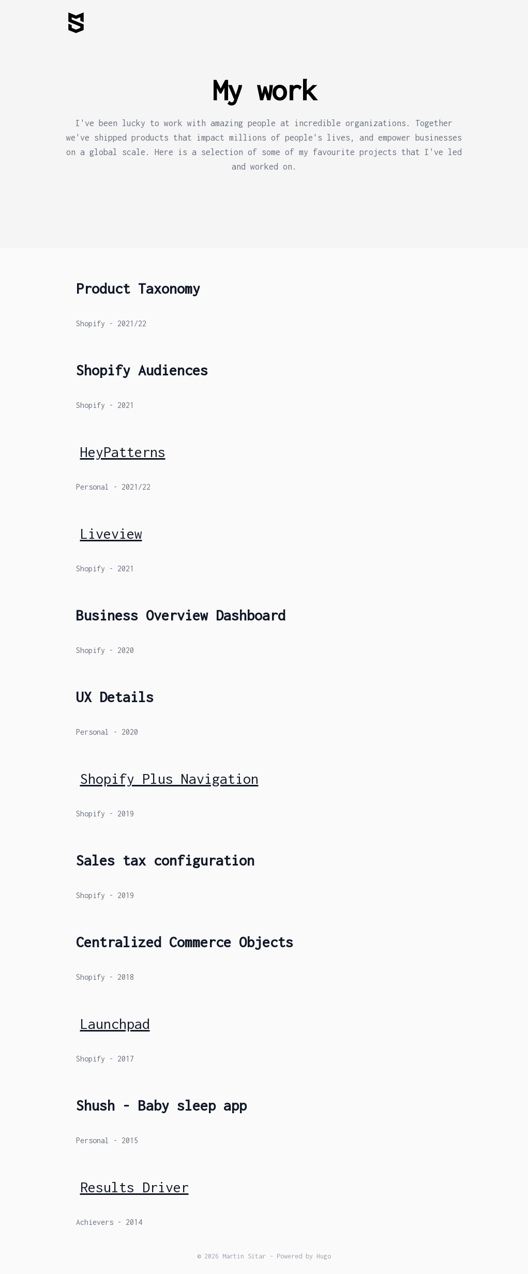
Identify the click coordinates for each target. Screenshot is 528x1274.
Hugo (323, 1256)
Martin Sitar (244, 1256)
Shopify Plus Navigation (169, 778)
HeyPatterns (122, 452)
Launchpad (115, 1023)
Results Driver (134, 1187)
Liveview (111, 533)
